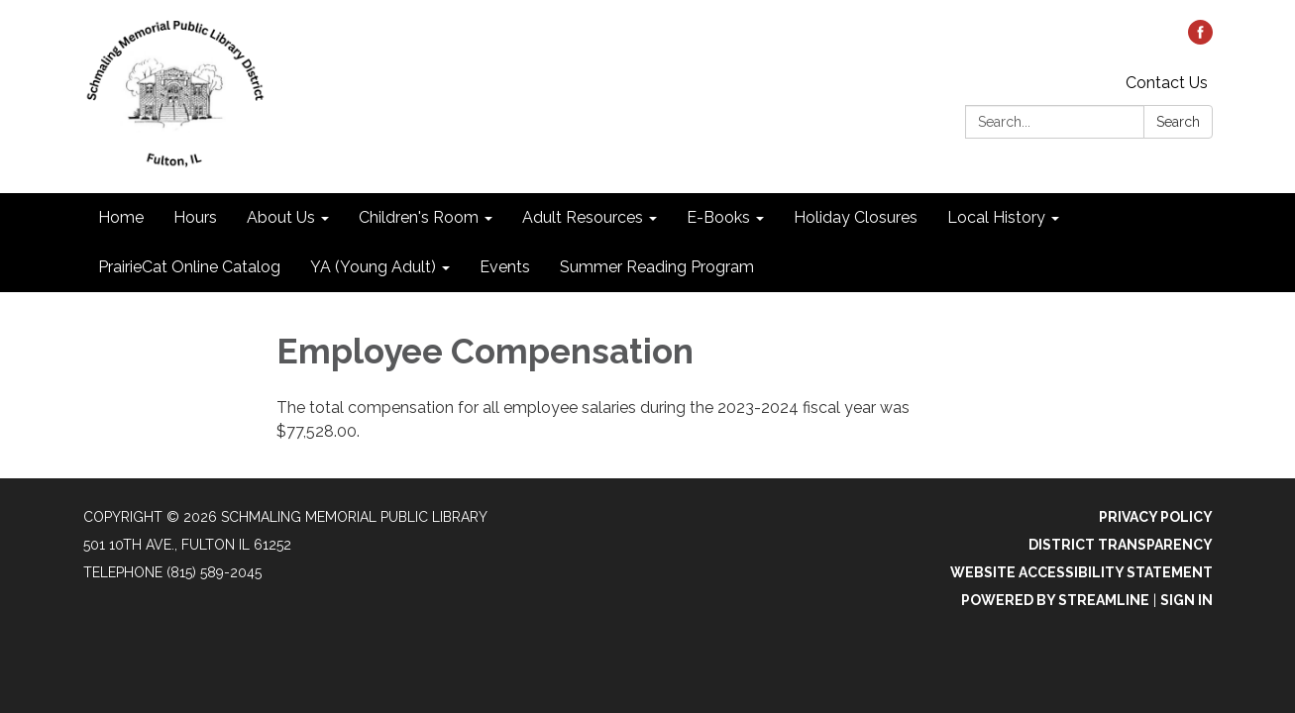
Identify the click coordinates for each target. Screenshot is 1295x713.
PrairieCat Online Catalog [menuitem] (189, 266)
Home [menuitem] (121, 217)
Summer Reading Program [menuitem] (657, 266)
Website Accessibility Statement (1081, 572)
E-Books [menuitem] (718, 217)
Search (1178, 122)
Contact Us (1167, 82)
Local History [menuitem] (996, 217)
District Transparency (1120, 545)
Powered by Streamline (1055, 600)
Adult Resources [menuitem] (582, 217)
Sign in (1186, 600)
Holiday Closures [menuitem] (855, 217)
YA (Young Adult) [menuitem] (373, 266)
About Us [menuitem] (281, 217)
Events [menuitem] (505, 266)
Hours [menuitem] (195, 217)
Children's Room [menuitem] (419, 217)
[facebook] (1200, 39)
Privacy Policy (1156, 517)
